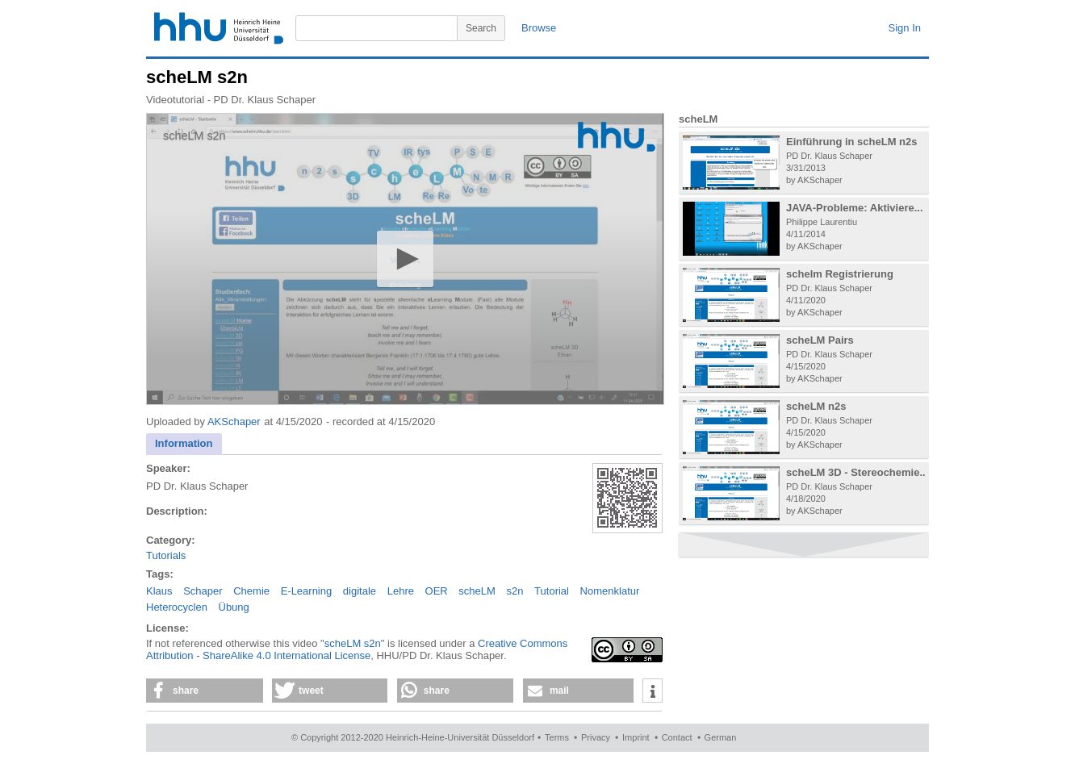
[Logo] (616, 137)
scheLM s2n (352, 643)
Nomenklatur (610, 591)
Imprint (636, 737)
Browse (538, 28)
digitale (359, 591)
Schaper (202, 591)
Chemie (251, 591)
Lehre (400, 591)
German (721, 737)
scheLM (477, 591)
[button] (405, 258)
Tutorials (166, 555)
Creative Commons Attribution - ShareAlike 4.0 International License (356, 649)
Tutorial (551, 591)
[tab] (184, 444)
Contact (677, 737)
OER (436, 591)
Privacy (595, 737)
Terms (557, 737)
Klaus (159, 591)
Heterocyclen (176, 607)
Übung (234, 607)
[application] (405, 259)
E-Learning (307, 591)
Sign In (905, 28)
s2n (515, 591)
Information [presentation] (184, 443)
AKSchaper (234, 421)
